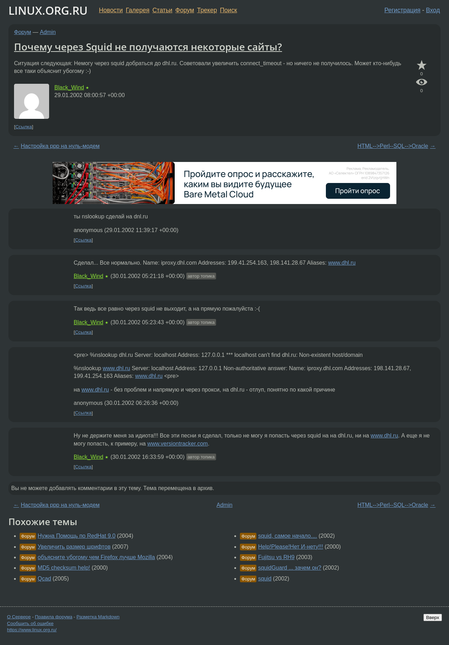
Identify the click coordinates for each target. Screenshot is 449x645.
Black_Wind (69, 87)
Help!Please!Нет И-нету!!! (290, 547)
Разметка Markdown (98, 616)
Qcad (44, 579)
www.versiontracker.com (177, 444)
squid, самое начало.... (287, 536)
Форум (184, 10)
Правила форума (54, 616)
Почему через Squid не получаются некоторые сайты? (148, 46)
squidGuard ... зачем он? (289, 568)
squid (265, 579)
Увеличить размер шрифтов (74, 547)
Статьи (162, 10)
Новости (111, 10)
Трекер (207, 10)
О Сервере (19, 616)
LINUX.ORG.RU (48, 10)
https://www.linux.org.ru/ (31, 629)
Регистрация (402, 10)
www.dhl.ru (342, 263)
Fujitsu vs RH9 (276, 557)
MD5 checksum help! (64, 568)
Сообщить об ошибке (30, 623)
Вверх (432, 617)
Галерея (137, 10)
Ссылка (23, 126)
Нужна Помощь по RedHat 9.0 (76, 536)
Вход (433, 10)
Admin (48, 32)
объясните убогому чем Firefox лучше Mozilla (96, 557)
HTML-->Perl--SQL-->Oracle (392, 146)
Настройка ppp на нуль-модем (60, 146)
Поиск (228, 10)
